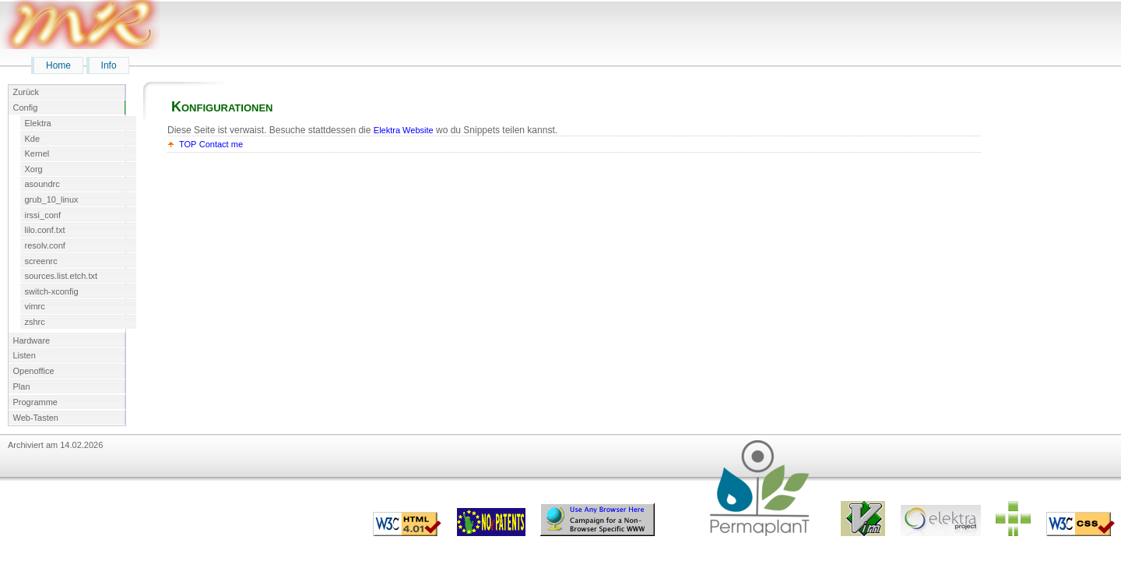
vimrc (35, 306)
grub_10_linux (52, 199)
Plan (21, 386)
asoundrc (42, 184)
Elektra (38, 123)
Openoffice (33, 371)
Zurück (26, 92)
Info (109, 65)
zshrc (35, 321)
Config (25, 107)
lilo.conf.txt (45, 230)
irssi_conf (43, 215)
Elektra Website (404, 130)
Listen (24, 355)
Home (58, 65)
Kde (32, 138)
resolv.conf (45, 245)
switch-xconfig (52, 291)
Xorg (34, 169)
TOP (187, 144)
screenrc (41, 261)
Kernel (37, 153)
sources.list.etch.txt (61, 275)
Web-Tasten (36, 417)
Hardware (32, 340)
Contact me (221, 144)
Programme (35, 402)
